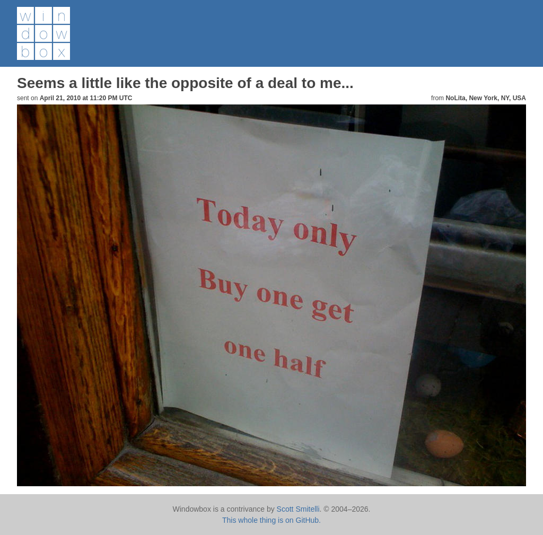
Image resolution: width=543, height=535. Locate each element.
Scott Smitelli (298, 509)
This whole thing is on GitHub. (271, 520)
